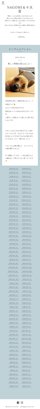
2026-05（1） (14, 168)
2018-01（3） (14, 326)
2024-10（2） (26, 200)
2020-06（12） (13, 271)
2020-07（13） (27, 267)
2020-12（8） (14, 259)
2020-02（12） (14, 279)
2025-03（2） (14, 196)
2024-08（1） (27, 204)
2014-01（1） (26, 386)
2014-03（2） (27, 382)
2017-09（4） (26, 330)
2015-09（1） (26, 362)
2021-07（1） (26, 243)
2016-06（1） (13, 358)
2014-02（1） (14, 386)
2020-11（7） (26, 259)
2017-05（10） (27, 338)
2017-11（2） (14, 330)
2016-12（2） (14, 350)
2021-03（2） (27, 251)
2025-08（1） (27, 184)
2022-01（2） (14, 239)
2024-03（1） (27, 212)
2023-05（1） (14, 220)
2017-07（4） (26, 334)
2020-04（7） (14, 275)
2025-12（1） (26, 176)
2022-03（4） (14, 235)
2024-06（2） (27, 208)
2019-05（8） (27, 295)
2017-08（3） (14, 334)
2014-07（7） (26, 374)
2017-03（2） (26, 342)
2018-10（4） (13, 311)
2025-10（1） (26, 180)
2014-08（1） (14, 374)
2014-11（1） (14, 370)
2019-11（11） (27, 283)
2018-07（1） (26, 315)
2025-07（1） (14, 188)
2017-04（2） (14, 342)
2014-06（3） (14, 378)
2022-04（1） (27, 231)
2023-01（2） (27, 224)
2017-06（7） (13, 338)
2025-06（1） (27, 188)
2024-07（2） (14, 208)
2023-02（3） (14, 224)
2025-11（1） (14, 180)
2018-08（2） (14, 315)
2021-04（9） (14, 251)
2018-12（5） (14, 307)
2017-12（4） (26, 326)
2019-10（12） (14, 287)
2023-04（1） (27, 220)
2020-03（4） (27, 275)
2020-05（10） (27, 271)
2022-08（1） (27, 228)
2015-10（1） (14, 362)
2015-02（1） (26, 366)
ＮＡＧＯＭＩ (15, 406)
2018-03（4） (14, 323)
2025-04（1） (27, 192)
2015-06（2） (14, 366)
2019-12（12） (14, 283)
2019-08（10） (14, 291)
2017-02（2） (14, 346)
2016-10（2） (14, 354)
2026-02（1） (27, 172)
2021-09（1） (26, 239)
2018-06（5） (14, 319)
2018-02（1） (26, 323)
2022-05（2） (14, 231)
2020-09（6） (27, 263)
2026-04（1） (27, 168)
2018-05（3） (27, 319)
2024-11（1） (14, 200)
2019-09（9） (27, 287)
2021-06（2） (14, 247)
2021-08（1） (14, 243)
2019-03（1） (26, 299)
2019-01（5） (26, 303)
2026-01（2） (14, 176)
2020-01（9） (27, 279)
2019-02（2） (14, 303)
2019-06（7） (14, 295)
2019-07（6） (27, 291)
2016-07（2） (26, 354)
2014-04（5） (14, 382)
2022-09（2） (14, 228)
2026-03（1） (14, 172)
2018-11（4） (26, 307)
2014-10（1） (26, 370)
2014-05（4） (27, 378)
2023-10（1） (26, 216)
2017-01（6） (26, 346)
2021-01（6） (26, 255)
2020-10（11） (14, 263)
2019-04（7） (14, 299)
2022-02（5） (27, 235)
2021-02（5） (14, 255)
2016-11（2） (26, 350)
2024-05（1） (14, 212)
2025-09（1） (14, 184)
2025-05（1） (14, 192)
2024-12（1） (27, 196)
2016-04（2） (26, 358)
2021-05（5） (27, 247)
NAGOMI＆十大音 (20, 9)
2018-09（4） (26, 311)
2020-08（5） (13, 267)
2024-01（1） (14, 216)
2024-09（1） (14, 204)
